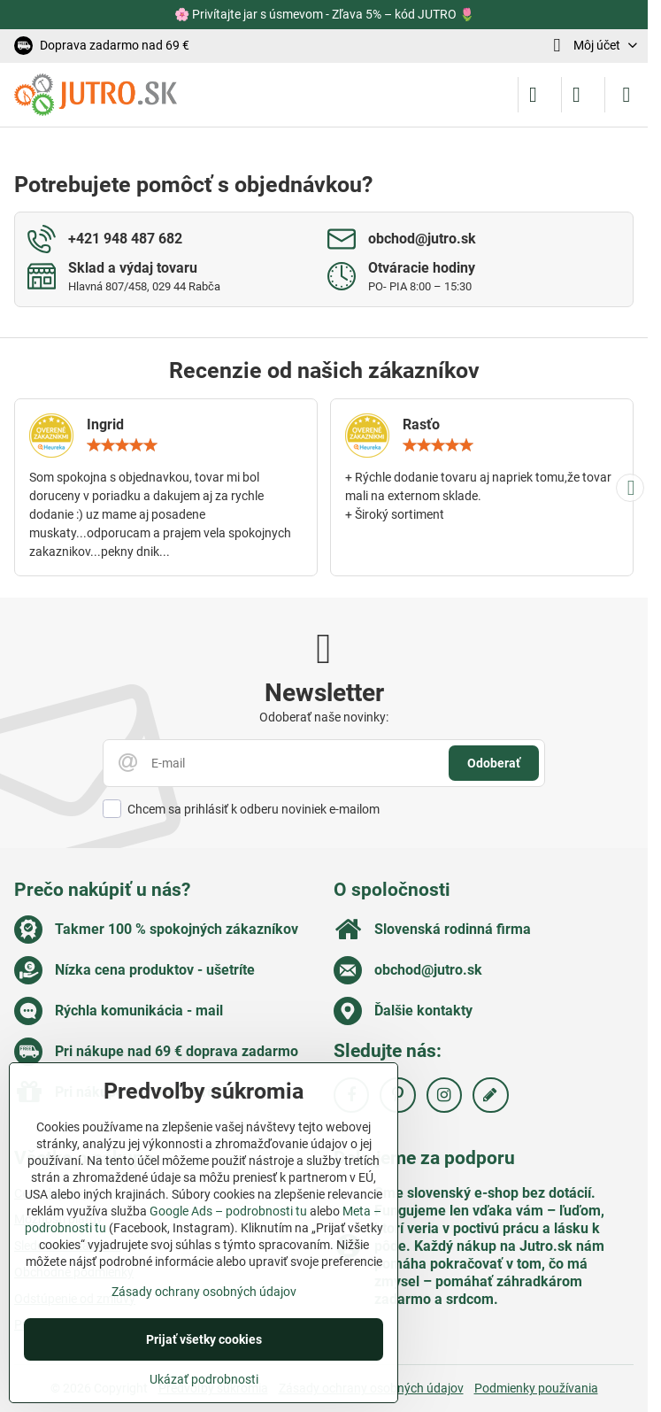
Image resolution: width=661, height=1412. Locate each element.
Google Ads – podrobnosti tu (228, 1211)
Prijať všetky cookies (204, 1339)
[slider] (122, 445)
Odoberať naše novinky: (323, 717)
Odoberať (493, 763)
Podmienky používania (536, 1388)
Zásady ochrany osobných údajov (203, 1292)
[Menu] (626, 94)
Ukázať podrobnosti (204, 1379)
